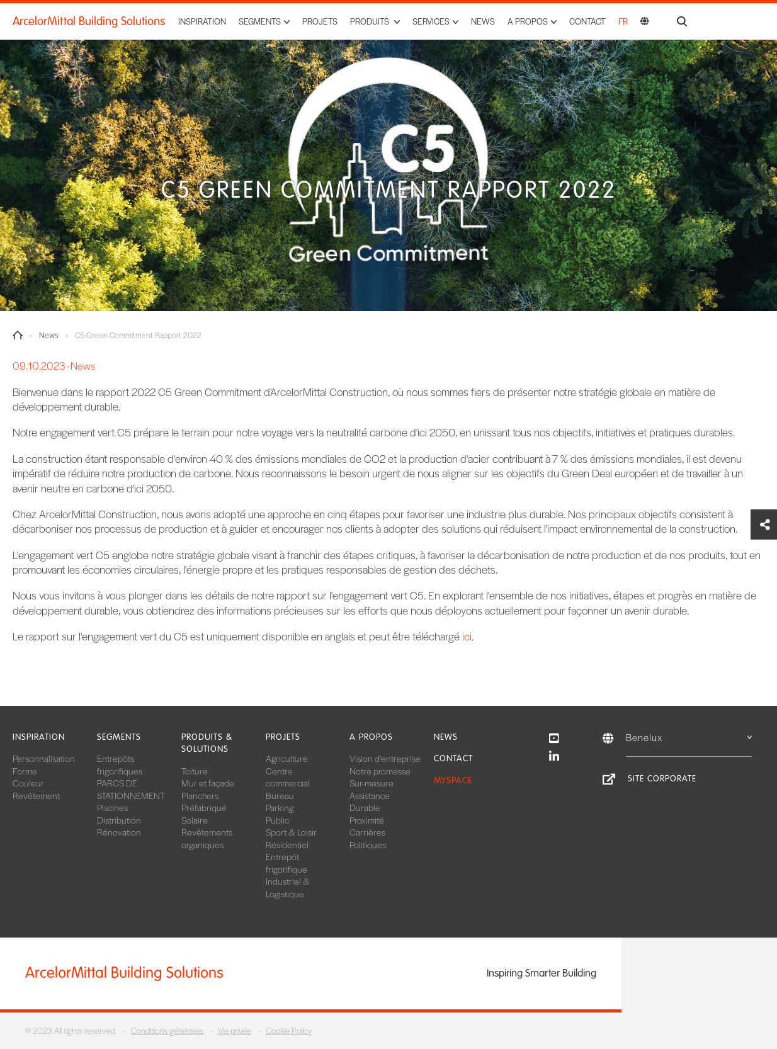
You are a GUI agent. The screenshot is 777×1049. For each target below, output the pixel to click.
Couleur (28, 782)
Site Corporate (662, 778)
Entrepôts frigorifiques (119, 764)
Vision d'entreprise (385, 758)
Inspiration (202, 21)
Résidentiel (287, 844)
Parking (279, 807)
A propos (371, 737)
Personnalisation (44, 758)
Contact (587, 21)
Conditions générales (167, 1030)
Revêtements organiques (206, 838)
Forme (25, 770)
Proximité (366, 820)
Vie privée (234, 1030)
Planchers (199, 795)
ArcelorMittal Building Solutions (89, 21)
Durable (364, 807)
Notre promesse (380, 770)
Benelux (689, 737)
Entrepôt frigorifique (286, 862)
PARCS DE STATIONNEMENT (131, 789)
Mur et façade (207, 782)
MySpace (453, 780)
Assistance (369, 795)
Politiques (367, 844)
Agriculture (287, 758)
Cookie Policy (289, 1030)
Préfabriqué (204, 807)
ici (467, 636)
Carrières (367, 831)
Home (18, 335)
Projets (319, 21)
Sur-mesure (371, 782)
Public (277, 820)
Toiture (194, 770)
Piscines (112, 807)
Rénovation (119, 831)
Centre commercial (288, 777)
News (483, 21)
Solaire (194, 820)
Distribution (119, 820)
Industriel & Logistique (288, 887)
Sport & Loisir (291, 831)
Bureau (280, 795)
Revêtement (36, 795)
